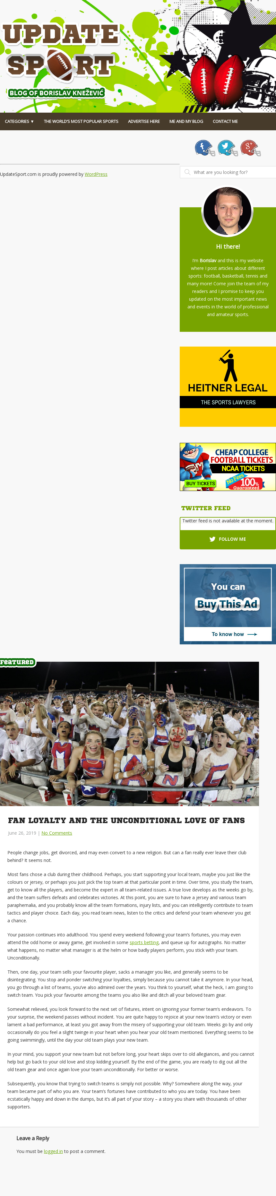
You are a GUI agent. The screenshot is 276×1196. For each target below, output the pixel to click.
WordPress (96, 174)
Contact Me (225, 121)
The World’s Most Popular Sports (81, 121)
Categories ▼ (19, 121)
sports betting (144, 942)
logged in (53, 1151)
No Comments (56, 833)
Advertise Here (144, 121)
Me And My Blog (186, 121)
